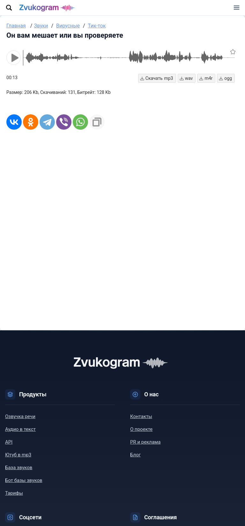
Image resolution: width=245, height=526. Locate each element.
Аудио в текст (20, 429)
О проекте (141, 429)
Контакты (141, 416)
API (8, 442)
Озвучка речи (20, 416)
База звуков (18, 467)
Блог (135, 455)
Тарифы (14, 493)
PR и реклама (145, 442)
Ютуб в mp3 (18, 455)
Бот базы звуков (23, 480)
